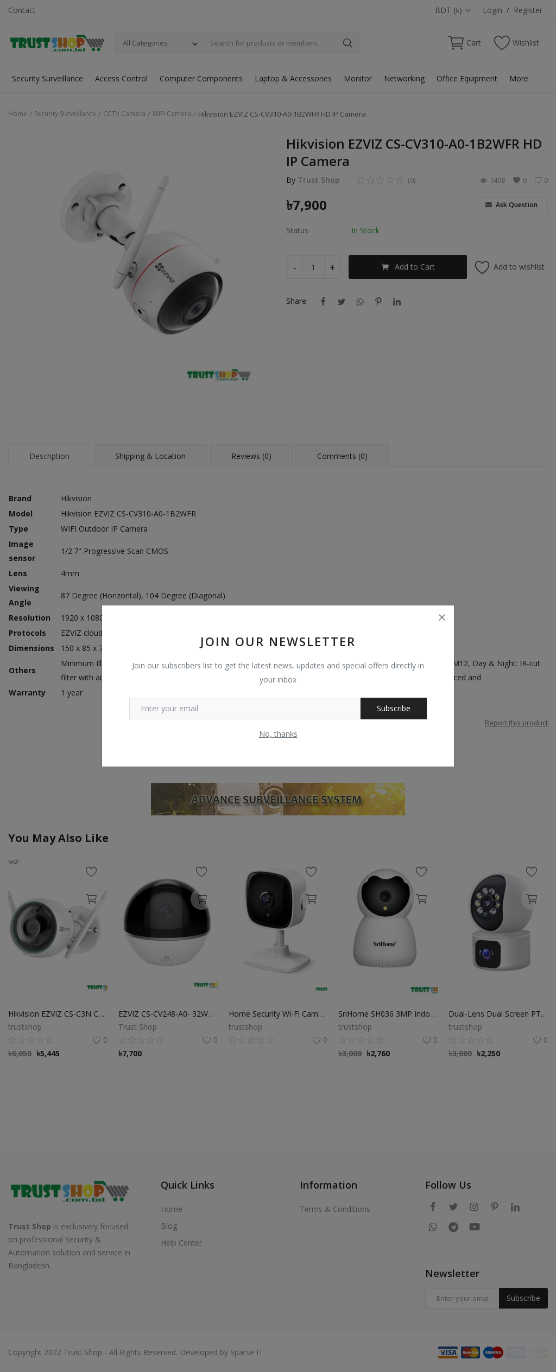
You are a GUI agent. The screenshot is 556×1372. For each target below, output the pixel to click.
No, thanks (278, 734)
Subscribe (393, 708)
